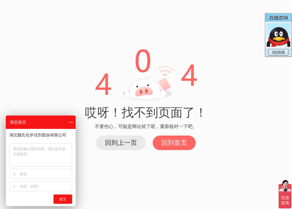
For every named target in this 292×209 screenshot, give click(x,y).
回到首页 (174, 142)
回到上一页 (121, 142)
